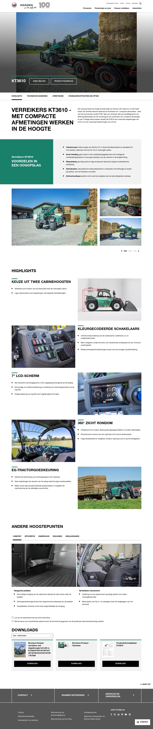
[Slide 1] (125, 251)
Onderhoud (43, 536)
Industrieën (136, 8)
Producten (87, 8)
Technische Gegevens (37, 96)
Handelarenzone (90, 712)
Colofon (21, 712)
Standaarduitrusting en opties (84, 96)
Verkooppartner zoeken (112, 3)
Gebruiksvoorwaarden (26, 716)
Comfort (17, 536)
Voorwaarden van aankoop (28, 720)
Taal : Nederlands (19, 636)
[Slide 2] (130, 251)
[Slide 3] (135, 251)
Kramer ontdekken (121, 8)
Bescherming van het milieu (61, 719)
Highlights (17, 96)
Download (32, 664)
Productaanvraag (63, 81)
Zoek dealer (39, 81)
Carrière (122, 3)
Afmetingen (58, 96)
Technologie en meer (103, 8)
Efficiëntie (30, 536)
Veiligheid (57, 536)
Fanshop (128, 3)
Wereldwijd (135, 3)
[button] (121, 251)
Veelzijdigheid (72, 536)
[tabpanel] (44, 578)
